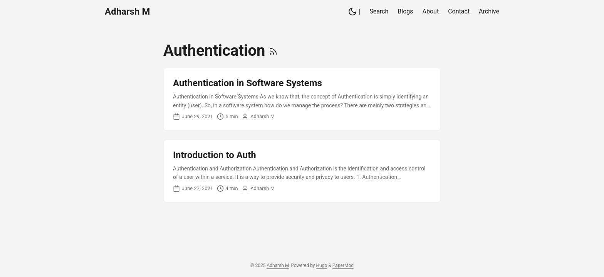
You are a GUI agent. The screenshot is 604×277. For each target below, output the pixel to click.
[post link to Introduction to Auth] (302, 171)
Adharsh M (127, 11)
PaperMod (343, 265)
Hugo (321, 265)
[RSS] (273, 51)
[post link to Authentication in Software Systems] (302, 99)
